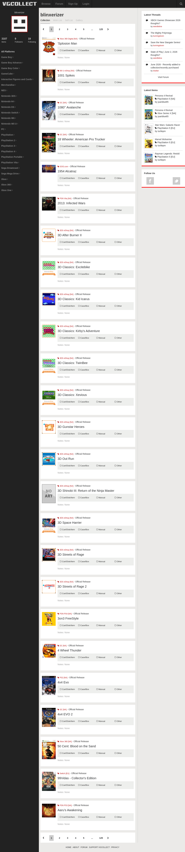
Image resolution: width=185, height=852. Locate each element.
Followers (19, 40)
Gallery (79, 20)
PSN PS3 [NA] (65, 805)
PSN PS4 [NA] (65, 614)
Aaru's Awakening (70, 810)
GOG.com (63, 166)
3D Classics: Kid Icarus (74, 299)
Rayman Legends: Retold (167, 153)
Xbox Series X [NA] (165, 113)
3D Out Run (66, 458)
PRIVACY (115, 847)
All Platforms (8, 51)
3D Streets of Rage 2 (72, 586)
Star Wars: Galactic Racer (167, 125)
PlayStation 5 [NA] (165, 99)
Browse (46, 3)
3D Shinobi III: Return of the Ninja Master (86, 490)
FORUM (84, 847)
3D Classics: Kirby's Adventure (79, 331)
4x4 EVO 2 (65, 714)
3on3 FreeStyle (68, 618)
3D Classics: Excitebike (74, 267)
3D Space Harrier (70, 522)
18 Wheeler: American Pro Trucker (81, 139)
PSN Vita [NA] (64, 198)
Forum (59, 3)
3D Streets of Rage (71, 554)
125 (101, 29)
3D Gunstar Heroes (71, 426)
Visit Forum (163, 77)
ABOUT (76, 847)
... (92, 29)
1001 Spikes (66, 75)
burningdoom (158, 36)
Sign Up (73, 3)
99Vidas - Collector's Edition (77, 778)
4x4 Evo (63, 682)
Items (6, 40)
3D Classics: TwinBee (73, 363)
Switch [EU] (63, 773)
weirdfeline (157, 26)
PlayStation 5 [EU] (165, 128)
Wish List (57, 20)
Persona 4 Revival (164, 95)
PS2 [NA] (62, 678)
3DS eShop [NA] (65, 230)
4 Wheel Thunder (69, 650)
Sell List (69, 20)
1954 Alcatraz (67, 171)
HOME (68, 847)
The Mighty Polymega (161, 33)
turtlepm (162, 131)
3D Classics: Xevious (72, 395)
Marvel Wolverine (163, 139)
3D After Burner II (70, 235)
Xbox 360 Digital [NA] (67, 39)
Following (32, 40)
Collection (45, 20)
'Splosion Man (67, 43)
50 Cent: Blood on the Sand (77, 746)
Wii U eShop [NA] (66, 71)
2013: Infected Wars (71, 203)
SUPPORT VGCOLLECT (99, 847)
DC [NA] (62, 646)
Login (86, 3)
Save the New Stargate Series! (165, 42)
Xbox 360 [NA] (65, 741)
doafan (156, 71)
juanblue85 (163, 102)
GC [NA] (62, 103)
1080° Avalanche (69, 107)
